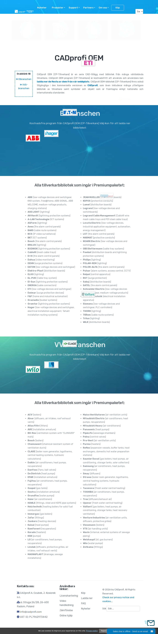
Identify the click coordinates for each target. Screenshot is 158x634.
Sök (104, 608)
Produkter (57, 7)
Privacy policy (92, 631)
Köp (118, 7)
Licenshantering (50, 17)
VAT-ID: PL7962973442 (34, 616)
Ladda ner (86, 598)
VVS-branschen (23, 86)
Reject (103, 631)
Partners (88, 7)
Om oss (103, 7)
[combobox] (123, 608)
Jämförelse (66, 610)
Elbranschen (23, 79)
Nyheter (42, 7)
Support (73, 7)
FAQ (83, 603)
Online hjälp (66, 615)
